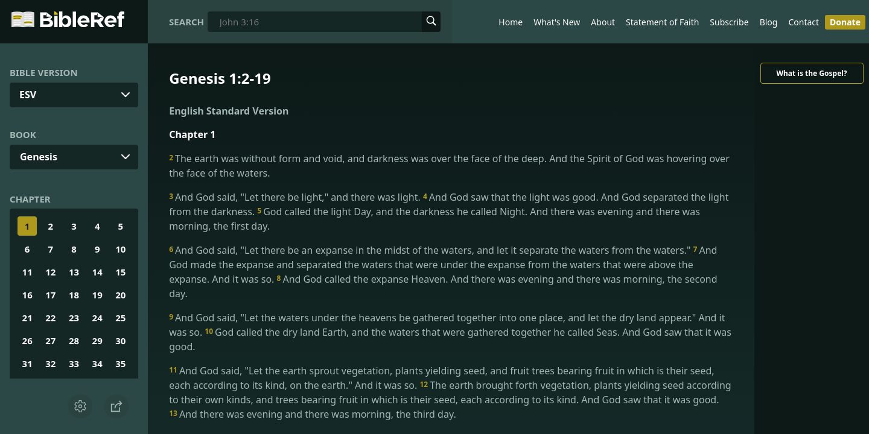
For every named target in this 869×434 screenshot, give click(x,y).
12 (50, 272)
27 (50, 341)
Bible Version (44, 72)
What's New (556, 22)
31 (27, 363)
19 (97, 295)
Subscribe (729, 22)
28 (74, 341)
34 (97, 363)
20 (120, 295)
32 (50, 363)
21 (27, 318)
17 (50, 295)
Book (23, 134)
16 (27, 295)
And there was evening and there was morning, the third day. (312, 414)
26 (27, 341)
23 (74, 318)
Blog (769, 22)
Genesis (38, 156)
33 (74, 363)
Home (510, 22)
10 (120, 249)
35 (120, 363)
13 (74, 272)
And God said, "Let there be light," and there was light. (296, 197)
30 (120, 341)
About (603, 22)
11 (27, 272)
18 (74, 295)
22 (50, 318)
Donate (845, 22)
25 (120, 318)
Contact (803, 22)
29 (97, 341)
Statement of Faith (662, 22)
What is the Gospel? (811, 73)
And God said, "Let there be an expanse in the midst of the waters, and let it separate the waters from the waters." (431, 250)
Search (186, 22)
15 (120, 272)
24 (97, 318)
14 (97, 272)
